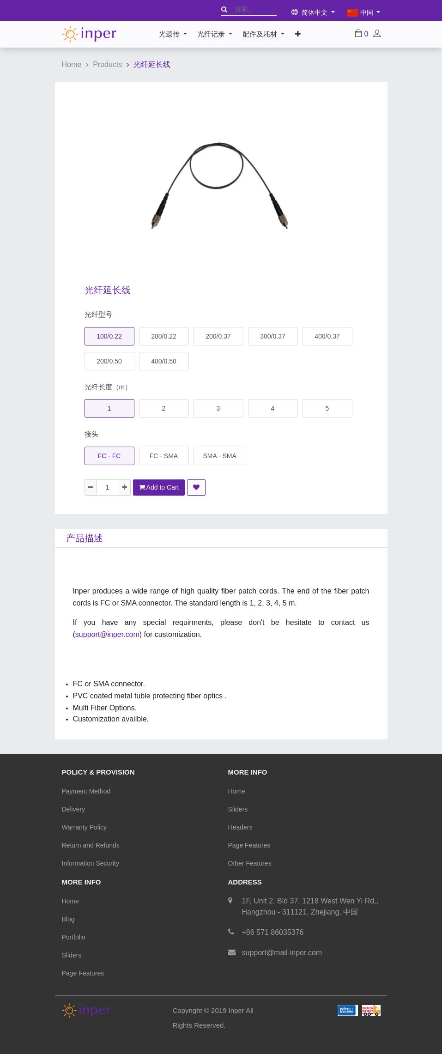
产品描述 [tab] (84, 538)
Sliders (238, 809)
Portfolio (73, 937)
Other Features (250, 863)
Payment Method (86, 791)
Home (72, 64)
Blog (68, 919)
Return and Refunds (91, 845)
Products (107, 64)
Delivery (73, 809)
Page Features (249, 845)
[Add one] (125, 487)
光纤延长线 (151, 64)
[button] (297, 34)
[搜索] (224, 9)
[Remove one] (91, 487)
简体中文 (310, 12)
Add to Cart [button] (159, 487)
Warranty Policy (84, 827)
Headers (240, 827)
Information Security (91, 863)
